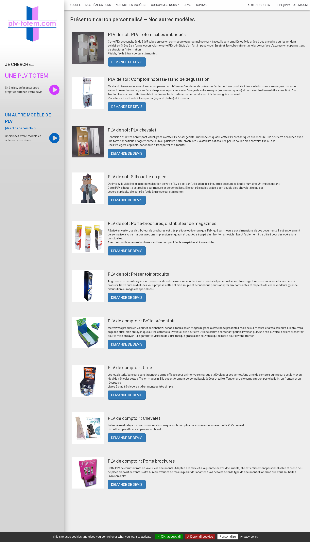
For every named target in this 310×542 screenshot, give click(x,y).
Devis (187, 5)
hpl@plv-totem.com (291, 5)
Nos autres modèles (131, 5)
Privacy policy (249, 536)
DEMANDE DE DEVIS (127, 62)
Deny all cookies (200, 536)
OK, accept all (169, 536)
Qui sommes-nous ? (165, 5)
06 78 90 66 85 (259, 5)
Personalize (227, 536)
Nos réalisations (98, 5)
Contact (202, 5)
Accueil (75, 5)
